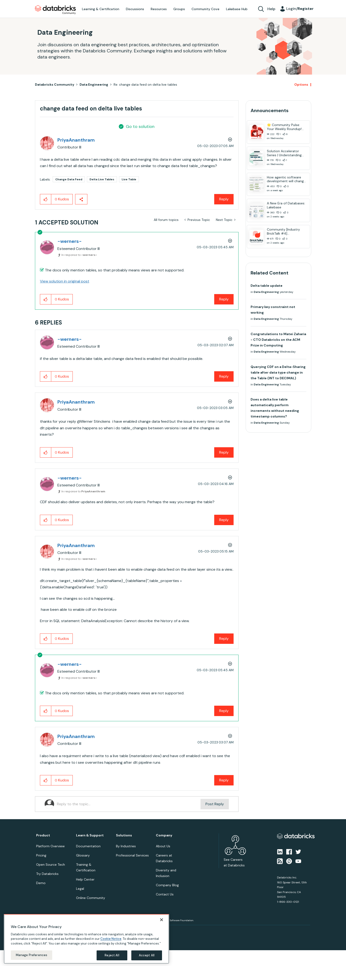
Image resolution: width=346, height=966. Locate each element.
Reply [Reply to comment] (224, 299)
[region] (86, 939)
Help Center (85, 879)
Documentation (88, 846)
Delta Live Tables (102, 179)
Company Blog (167, 885)
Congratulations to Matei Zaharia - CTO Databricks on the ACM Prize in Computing (278, 339)
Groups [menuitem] (179, 9)
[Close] (161, 920)
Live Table (129, 179)
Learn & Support (90, 835)
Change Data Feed (68, 179)
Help (271, 8)
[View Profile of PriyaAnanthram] (76, 140)
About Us (163, 846)
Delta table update (266, 285)
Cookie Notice (110, 939)
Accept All (146, 955)
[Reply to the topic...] (129, 804)
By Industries (126, 846)
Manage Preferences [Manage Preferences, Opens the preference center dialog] (31, 955)
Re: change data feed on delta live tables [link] (145, 84)
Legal (80, 888)
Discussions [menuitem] (135, 9)
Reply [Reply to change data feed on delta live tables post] (224, 199)
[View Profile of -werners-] (69, 241)
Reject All (112, 955)
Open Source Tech (50, 864)
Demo (41, 883)
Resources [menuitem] (159, 9)
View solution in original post (64, 281)
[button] (45, 199)
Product (43, 835)
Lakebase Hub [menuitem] (237, 9)
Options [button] (301, 84)
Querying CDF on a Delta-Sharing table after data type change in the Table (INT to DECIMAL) (278, 372)
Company (164, 835)
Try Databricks (47, 874)
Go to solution (140, 126)
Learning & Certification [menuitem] (100, 9)
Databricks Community (55, 10)
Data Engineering (94, 84)
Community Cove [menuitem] (205, 9)
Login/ (300, 8)
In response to (79, 255)
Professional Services (132, 855)
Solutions (124, 835)
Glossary (83, 855)
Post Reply (214, 803)
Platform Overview (50, 846)
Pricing (41, 855)
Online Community (90, 898)
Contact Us (165, 894)
